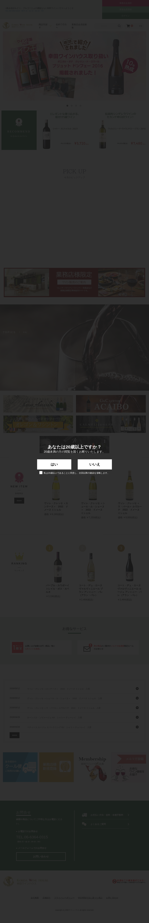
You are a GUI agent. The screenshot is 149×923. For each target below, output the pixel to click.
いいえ (94, 464)
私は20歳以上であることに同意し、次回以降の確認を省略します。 (74, 472)
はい (54, 464)
